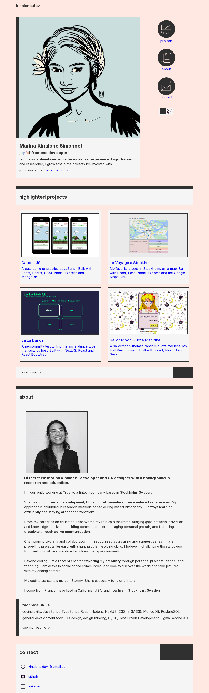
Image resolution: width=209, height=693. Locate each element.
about (166, 59)
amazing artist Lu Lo (56, 170)
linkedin (30, 686)
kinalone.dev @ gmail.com (44, 667)
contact (166, 88)
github (29, 676)
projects (166, 31)
